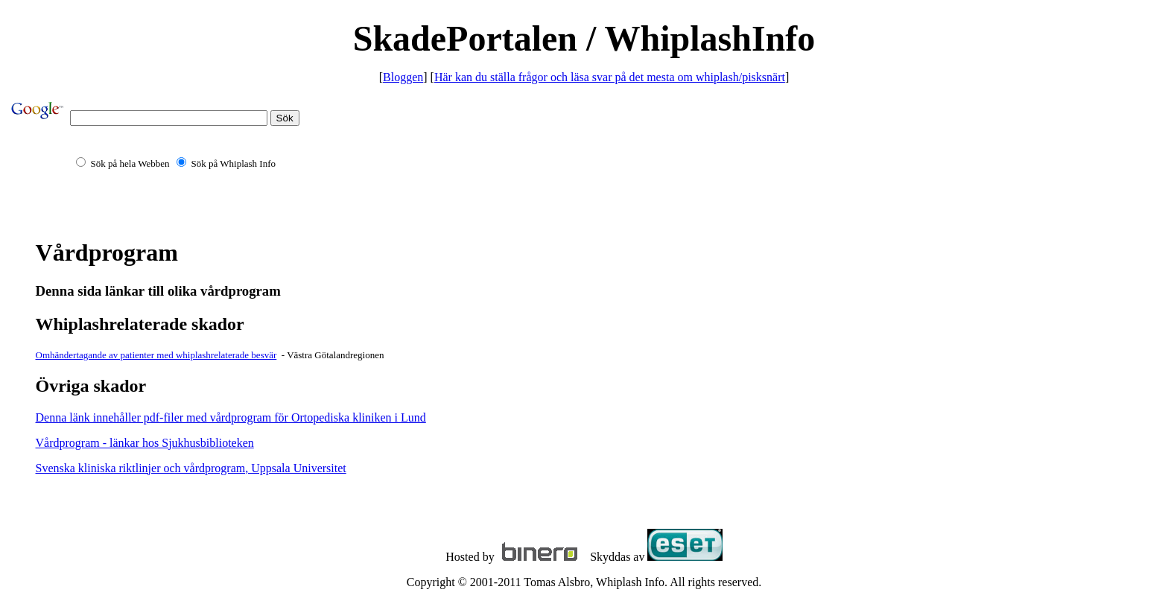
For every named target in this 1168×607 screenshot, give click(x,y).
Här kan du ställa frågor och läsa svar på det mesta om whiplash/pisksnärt (609, 77)
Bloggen (403, 77)
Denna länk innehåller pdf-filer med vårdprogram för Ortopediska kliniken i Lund (231, 417)
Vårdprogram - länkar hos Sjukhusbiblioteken (145, 442)
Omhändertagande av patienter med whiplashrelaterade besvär (156, 354)
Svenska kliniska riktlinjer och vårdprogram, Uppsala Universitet (191, 468)
